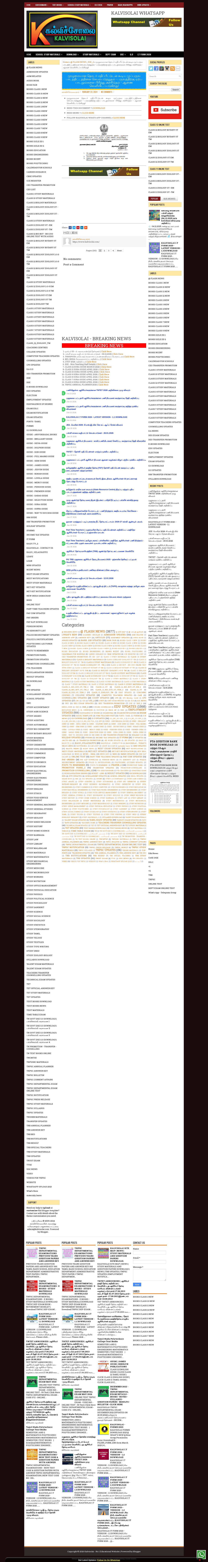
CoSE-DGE (153, 857)
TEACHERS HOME (88, 823)
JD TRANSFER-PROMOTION (88, 740)
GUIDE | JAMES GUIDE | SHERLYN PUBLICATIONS (119, 1364)
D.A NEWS (141, 700)
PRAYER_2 (116, 765)
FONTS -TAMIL (124, 716)
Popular (154, 198)
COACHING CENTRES (37, 347)
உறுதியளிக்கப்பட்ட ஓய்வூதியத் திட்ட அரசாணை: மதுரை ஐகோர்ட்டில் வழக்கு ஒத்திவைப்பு (164, 723)
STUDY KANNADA (107, 798)
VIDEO (64, 861)
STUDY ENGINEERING (129, 790)
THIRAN (65, 831)
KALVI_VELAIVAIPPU (85, 743)
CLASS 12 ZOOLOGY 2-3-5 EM (40, 286)
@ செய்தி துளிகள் (136, 632)
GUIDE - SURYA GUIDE (135, 732)
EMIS (122, 710)
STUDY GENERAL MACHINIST (131, 792)
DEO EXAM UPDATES (83, 703)
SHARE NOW (67, 779)
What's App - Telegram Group (162, 892)
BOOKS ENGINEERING (92, 651)
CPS (116, 698)
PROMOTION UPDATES (103, 768)
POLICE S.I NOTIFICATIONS (99, 762)
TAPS (144, 820)
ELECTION (100, 710)
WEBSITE (92, 861)
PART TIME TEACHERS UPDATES (105, 757)
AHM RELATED (137, 635)
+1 (149, 866)
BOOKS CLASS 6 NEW (123, 646)
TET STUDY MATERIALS (135, 825)
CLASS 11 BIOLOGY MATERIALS (90, 659)
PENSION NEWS (108, 760)
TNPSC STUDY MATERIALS (39, 1103)
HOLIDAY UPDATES (71, 737)
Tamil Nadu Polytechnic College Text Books (39, 1428)
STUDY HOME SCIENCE (87, 798)
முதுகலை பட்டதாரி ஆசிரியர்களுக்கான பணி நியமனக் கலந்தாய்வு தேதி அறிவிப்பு (102, 398)
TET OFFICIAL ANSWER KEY (109, 825)
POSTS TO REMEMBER (73, 765)
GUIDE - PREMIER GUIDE (134, 729)
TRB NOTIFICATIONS (76, 855)
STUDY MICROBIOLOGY (101, 803)
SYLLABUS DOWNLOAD (112, 817)
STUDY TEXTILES (93, 814)
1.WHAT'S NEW (69, 634)
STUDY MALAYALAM (70, 801)
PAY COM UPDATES (132, 756)
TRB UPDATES (83, 858)
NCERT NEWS (88, 749)
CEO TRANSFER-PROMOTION (75, 657)
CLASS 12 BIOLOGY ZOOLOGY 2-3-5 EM (42, 255)
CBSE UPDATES (114, 654)
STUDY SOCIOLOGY (91, 812)
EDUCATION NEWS (69, 710)
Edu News (153, 853)
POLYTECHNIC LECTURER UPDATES (129, 762)
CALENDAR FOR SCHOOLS (73, 654)
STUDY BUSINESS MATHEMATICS (96, 784)
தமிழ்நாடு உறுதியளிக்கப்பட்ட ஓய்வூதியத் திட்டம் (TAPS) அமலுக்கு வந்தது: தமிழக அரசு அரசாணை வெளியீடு (164, 696)
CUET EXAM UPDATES (115, 701)
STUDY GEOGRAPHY (95, 795)
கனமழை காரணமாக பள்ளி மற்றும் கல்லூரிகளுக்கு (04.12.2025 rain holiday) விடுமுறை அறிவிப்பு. (170, 217)
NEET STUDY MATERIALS (73, 751)
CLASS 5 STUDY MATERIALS (110, 681)
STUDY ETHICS (78, 792)
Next (119, 250)
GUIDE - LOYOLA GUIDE (71, 729)
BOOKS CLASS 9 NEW (100, 648)
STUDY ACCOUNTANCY (115, 779)
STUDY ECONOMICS (118, 787)
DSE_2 (91, 62)
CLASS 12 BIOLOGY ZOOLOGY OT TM (93, 673)
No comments (106, 91)
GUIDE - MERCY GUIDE (91, 729)
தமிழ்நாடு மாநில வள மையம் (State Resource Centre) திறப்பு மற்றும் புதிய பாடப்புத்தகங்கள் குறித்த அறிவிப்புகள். (164, 596)
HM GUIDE (96, 735)
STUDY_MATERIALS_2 (90, 817)
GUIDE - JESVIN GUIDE (115, 727)
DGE (130, 703)
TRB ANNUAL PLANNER (105, 853)
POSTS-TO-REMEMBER (98, 765)
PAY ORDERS (68, 759)
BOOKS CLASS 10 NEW (37, 93)
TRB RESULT (99, 856)
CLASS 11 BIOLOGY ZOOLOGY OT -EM (121, 659)
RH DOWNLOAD (136, 773)
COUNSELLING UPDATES (74, 697)
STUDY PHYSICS (122, 806)
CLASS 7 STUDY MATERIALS (76, 684)
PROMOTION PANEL (135, 765)
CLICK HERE (88, 112)
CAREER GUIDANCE (96, 654)
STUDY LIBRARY (137, 798)
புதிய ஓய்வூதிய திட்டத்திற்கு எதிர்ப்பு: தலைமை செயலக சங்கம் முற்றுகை (98, 597)
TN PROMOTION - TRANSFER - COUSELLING (41, 1047)
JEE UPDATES (129, 740)
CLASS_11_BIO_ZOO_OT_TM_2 (75, 687)
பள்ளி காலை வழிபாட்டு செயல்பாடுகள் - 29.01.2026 (89, 433)
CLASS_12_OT (136, 689)
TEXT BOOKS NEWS (118, 828)
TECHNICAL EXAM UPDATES (77, 825)
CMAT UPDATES (125, 692)
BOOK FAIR (111, 640)
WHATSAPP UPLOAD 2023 (121, 861)
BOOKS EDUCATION (70, 651)
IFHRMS (88, 737)
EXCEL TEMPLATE (84, 716)
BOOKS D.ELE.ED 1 (119, 648)
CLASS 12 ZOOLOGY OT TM (39, 299)
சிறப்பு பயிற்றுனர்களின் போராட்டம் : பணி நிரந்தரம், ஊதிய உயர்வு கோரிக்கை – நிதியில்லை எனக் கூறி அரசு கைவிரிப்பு (164, 617)
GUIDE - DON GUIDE (118, 724)
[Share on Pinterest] (77, 227)
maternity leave (124, 746)
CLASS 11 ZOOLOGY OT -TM (39, 229)
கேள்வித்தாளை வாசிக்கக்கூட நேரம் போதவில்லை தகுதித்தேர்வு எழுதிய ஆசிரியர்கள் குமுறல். (113, 1319)
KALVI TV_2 (66, 743)
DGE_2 (139, 703)
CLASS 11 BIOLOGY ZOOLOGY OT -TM (42, 215)
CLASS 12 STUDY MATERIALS (123, 673)
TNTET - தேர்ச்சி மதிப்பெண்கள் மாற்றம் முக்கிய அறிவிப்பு (92, 452)
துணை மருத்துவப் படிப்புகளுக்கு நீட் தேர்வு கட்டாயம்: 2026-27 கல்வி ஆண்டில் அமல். (104, 522)
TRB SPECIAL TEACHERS (120, 856)
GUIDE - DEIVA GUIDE (78, 724)
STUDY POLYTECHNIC (80, 809)
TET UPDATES (72, 828)
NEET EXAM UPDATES (109, 748)
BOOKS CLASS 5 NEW (103, 646)
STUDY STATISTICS (109, 812)
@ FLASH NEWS (78, 62)
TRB (150, 875)
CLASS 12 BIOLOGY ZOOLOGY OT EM (41, 269)
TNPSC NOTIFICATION (73, 847)
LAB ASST (94, 746)
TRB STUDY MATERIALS (38, 1151)
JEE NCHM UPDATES (112, 740)
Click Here (106, 351)
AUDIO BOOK (138, 638)
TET (92, 825)
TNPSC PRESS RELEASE (100, 847)
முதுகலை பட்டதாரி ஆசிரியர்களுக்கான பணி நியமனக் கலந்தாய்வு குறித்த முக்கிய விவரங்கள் (163, 514)
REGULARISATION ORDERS (75, 773)
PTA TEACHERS (122, 770)
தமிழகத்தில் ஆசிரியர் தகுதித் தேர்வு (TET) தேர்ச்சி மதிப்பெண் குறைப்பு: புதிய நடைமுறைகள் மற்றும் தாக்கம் (164, 576)
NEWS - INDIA (89, 754)
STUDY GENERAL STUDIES (72, 795)
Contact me (31, 1213)
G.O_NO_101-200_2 (135, 718)
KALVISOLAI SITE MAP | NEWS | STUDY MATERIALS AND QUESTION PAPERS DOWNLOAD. (120, 1254)
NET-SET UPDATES (97, 751)
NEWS (77, 754)
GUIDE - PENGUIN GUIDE (112, 729)
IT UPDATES (138, 737)
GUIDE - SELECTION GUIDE (93, 732)
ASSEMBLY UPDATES (120, 637)
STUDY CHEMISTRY (123, 784)
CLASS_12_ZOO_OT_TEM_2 (73, 692)
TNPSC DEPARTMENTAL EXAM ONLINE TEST (120, 844)
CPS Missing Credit (130, 698)
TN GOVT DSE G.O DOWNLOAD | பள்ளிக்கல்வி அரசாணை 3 (41, 1034)
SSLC (150, 862)
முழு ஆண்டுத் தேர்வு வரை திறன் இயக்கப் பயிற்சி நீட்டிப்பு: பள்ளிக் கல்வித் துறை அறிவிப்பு (163, 607)
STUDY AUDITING (85, 781)
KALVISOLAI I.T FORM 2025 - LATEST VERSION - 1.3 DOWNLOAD (171, 247)
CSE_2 (91, 700)
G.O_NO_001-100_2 (117, 718)
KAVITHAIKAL (81, 746)
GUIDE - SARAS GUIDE (70, 732)
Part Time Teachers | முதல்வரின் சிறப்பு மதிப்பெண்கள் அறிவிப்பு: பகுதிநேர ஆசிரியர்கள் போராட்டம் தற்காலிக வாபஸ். (163, 639)
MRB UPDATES (139, 746)
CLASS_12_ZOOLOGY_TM (102, 692)
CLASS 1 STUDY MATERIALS (115, 657)
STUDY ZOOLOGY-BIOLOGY (39, 955)
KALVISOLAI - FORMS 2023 (117, 1425)
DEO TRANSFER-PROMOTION (111, 703)
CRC (77, 701)
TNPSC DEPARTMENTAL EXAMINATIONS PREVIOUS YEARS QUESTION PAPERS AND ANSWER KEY (49, 1254)
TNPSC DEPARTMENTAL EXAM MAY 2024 (48, 1379)
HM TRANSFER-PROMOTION (115, 735)
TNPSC (151, 879)
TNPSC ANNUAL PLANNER (39, 1066)
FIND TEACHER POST (105, 716)
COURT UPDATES (100, 697)
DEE (67, 703)
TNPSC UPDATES (106, 850)
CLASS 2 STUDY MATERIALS (117, 679)
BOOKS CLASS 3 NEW (36, 111)
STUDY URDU (131, 814)
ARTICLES (100, 637)
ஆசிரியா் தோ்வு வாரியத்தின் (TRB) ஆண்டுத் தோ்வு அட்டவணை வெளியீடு (100, 551)
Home (28, 5)
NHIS (114, 754)
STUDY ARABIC (68, 781)
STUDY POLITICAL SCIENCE (40, 898)
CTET (101, 700)
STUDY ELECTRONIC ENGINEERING (104, 790)
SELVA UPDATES (137, 776)
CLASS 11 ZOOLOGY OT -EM (125, 662)
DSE (77, 707)
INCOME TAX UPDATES (106, 737)
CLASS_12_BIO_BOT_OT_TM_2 (75, 689)
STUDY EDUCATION (136, 787)
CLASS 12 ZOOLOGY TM (91, 679)
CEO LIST (96, 657)
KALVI (141, 740)
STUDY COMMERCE (82, 787)
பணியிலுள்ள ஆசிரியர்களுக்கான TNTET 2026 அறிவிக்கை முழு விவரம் (98, 390)
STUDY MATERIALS (92, 800)
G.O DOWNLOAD (79, 718)
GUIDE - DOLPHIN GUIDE (98, 724)
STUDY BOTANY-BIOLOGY (38, 733)
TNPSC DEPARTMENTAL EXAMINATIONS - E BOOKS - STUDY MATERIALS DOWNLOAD (49, 1287)
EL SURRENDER (87, 710)
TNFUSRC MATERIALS (120, 839)
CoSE (140, 695)
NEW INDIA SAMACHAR (38, 595)
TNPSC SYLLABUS (85, 850)
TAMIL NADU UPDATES (100, 819)
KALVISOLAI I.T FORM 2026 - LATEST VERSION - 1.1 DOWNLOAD (96, 417)
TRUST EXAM (101, 858)
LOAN (112, 746)
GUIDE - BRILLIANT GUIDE (39, 439)
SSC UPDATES (87, 779)
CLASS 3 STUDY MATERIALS (40, 312)
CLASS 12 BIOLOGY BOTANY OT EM (89, 668)
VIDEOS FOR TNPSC (78, 861)
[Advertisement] (104, 200)
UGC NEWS (124, 858)
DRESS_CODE (67, 707)
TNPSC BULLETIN (112, 842)
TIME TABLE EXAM (80, 830)
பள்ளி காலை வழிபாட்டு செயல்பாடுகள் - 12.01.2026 (89, 578)
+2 (149, 870)
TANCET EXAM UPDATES (128, 820)
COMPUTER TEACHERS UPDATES (116, 695)
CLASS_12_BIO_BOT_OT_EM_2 (127, 687)
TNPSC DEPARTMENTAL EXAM (79, 844)
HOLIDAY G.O (137, 735)
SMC (76, 779)
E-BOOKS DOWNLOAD (102, 707)
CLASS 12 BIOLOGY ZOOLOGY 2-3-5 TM (109, 670)
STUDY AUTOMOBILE (104, 781)
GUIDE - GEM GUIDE (76, 727)
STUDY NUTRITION (136, 803)
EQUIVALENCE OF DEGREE (90, 713)
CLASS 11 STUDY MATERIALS (98, 662)
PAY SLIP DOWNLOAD (89, 760)
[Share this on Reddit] (85, 227)
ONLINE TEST (78, 756)
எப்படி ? (138, 861)
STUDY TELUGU (76, 814)
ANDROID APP (68, 637)
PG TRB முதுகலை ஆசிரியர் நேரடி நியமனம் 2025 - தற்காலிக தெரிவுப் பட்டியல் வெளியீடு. (163, 671)
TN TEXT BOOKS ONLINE (85, 839)
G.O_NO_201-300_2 (69, 721)
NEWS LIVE (104, 754)
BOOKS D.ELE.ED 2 (136, 648)
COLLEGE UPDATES (85, 695)
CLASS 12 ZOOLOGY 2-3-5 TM (97, 676)
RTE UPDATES (75, 776)
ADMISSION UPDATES (115, 634)
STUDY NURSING (119, 803)
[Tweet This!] (74, 227)
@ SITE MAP (121, 632)
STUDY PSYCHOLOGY (101, 809)
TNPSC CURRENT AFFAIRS (134, 842)
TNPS (134, 839)
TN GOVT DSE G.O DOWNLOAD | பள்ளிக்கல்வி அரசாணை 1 (121, 831)
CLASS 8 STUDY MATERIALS (102, 684)
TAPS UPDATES (71, 822)
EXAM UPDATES (34, 417)
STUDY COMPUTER (100, 787)
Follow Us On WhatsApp (108, 1560)
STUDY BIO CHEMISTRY (126, 781)
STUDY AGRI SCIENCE (135, 779)
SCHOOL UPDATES (118, 776)
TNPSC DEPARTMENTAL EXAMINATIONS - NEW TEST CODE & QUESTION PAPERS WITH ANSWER (49, 1456)
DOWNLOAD (99, 108)
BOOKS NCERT (112, 651)
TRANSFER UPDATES (81, 853)
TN (96, 831)
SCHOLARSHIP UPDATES (96, 776)
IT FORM (124, 737)
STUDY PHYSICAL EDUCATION (100, 806)
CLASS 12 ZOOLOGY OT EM (124, 676)
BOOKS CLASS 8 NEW (79, 648)
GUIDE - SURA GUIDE (115, 732)
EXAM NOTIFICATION (126, 713)
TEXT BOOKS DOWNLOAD (95, 828)
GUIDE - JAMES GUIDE (95, 727)
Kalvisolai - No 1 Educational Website (102, 1551)
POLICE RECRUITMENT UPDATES (42, 635)
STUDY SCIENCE (137, 809)
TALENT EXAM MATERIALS (135, 817)
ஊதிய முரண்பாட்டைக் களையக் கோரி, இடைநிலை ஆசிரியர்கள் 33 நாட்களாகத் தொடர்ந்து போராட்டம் (163, 585)
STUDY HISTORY (68, 798)
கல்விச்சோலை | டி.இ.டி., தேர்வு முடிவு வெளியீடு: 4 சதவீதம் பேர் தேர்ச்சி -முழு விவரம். (42, 1512)
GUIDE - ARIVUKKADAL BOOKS (117, 721)
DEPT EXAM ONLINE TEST (161, 888)
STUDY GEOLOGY (113, 795)
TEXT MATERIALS (137, 828)
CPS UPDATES (33, 364)
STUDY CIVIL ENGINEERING (40, 749)
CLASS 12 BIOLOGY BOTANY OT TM (120, 668)
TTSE (113, 858)
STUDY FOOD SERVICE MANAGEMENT (102, 792)
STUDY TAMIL (33, 933)
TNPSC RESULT (121, 847)
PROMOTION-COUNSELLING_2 (77, 770)
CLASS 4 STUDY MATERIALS (85, 681)
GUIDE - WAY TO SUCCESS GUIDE (75, 735)
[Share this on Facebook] (70, 227)
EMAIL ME (112, 710)
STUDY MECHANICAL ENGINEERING (37, 862)
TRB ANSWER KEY (127, 853)
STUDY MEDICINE (82, 803)
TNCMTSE (103, 839)
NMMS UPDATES (128, 754)
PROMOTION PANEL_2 (73, 767)
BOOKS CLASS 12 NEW (107, 643)
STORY (99, 779)
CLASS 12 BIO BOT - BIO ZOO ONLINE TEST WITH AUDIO (39, 235)
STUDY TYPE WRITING (113, 814)
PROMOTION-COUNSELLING (131, 768)
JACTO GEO (67, 740)
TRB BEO (142, 853)
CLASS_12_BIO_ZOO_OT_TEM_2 (109, 689)
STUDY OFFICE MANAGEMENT (73, 806)
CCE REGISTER (130, 654)
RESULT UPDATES (116, 773)
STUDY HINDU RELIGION (133, 795)
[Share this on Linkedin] (81, 227)
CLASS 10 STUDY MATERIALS (40, 198)
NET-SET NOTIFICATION (122, 751)
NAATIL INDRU (72, 748)
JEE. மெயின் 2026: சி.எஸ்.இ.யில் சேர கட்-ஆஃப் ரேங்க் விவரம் (94, 425)
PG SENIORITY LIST (128, 760)
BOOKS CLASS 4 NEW (84, 646)
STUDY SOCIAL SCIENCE (71, 812)
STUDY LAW (122, 798)
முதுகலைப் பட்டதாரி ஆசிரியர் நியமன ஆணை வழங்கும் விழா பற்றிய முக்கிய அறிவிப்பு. (106, 460)
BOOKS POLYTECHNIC (134, 651)
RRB (63, 776)
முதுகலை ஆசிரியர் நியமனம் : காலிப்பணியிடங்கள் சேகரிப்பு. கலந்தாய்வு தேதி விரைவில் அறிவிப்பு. (161, 549)
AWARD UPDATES (69, 640)
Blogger (44, 1232)
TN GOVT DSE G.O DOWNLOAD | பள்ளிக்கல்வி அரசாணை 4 (96, 836)
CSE (83, 701)
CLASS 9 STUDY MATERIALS (130, 684)
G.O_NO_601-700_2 (88, 721)
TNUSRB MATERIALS (130, 850)
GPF (100, 721)
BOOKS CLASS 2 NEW (128, 643)
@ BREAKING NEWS (70, 632)
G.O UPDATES (98, 718)
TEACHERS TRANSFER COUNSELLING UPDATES (122, 822)
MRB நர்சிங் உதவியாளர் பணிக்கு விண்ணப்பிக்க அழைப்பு (92, 570)
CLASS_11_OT (101, 687)
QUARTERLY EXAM (139, 770)
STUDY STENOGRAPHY (129, 812)
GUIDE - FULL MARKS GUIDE (40, 456)
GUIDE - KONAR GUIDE (135, 727)
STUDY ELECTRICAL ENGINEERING (75, 790)
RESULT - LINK (97, 773)
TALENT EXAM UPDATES (75, 820)
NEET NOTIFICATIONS (134, 749)
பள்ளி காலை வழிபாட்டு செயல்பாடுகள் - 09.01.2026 (89, 605)
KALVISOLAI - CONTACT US (112, 743)
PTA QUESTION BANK (105, 770)
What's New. (103, 861)
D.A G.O (130, 700)
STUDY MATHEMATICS (115, 801)
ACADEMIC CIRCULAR (91, 635)
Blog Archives (169, 198)
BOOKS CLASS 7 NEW (36, 128)
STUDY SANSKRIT (120, 809)
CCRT (141, 654)
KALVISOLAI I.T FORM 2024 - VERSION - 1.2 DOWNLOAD (118, 1453)
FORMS (136, 716)
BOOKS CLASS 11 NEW (86, 643)
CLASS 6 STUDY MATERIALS (135, 681)
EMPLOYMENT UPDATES (38, 399)
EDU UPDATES (125, 706)
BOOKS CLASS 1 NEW (128, 640)
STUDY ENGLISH (34, 789)
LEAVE (104, 746)
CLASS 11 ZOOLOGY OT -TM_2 (93, 665)
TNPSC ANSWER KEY (92, 842)
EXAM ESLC (108, 713)
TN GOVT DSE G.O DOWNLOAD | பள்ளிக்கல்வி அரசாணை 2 (84, 834)
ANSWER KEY (84, 637)
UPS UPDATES (138, 858)
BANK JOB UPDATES (91, 640)
